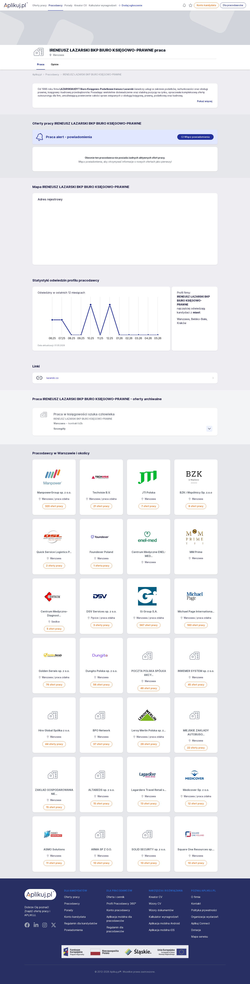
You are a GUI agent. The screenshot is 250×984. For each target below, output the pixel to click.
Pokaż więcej (204, 101)
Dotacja (196, 930)
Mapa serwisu (199, 936)
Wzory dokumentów (161, 910)
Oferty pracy (39, 5)
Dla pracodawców (233, 5)
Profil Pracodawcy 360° (121, 903)
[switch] (195, 137)
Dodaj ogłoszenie (130, 5)
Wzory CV (155, 903)
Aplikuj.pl (37, 74)
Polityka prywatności (204, 910)
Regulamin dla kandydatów (80, 923)
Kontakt (196, 903)
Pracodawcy (55, 5)
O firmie (195, 897)
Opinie (55, 64)
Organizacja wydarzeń (204, 916)
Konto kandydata (206, 5)
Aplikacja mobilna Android (164, 923)
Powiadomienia (73, 930)
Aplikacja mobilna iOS (162, 930)
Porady (68, 5)
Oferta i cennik (115, 897)
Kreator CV (80, 5)
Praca (40, 64)
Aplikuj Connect (200, 923)
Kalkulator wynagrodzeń (102, 5)
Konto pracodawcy (118, 910)
